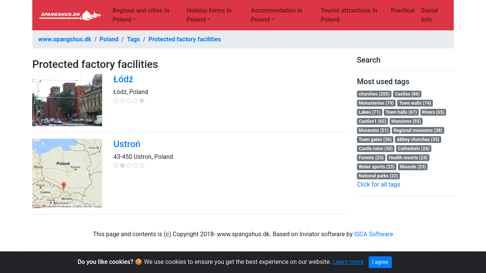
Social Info (429, 15)
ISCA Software (373, 234)
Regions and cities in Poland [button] (140, 15)
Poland (108, 39)
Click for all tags (378, 184)
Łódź (123, 79)
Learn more (348, 261)
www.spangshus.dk (64, 39)
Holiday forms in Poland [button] (208, 15)
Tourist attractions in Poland (348, 15)
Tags (133, 39)
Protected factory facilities (184, 39)
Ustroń (127, 144)
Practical (403, 10)
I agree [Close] (380, 262)
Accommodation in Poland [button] (276, 15)
